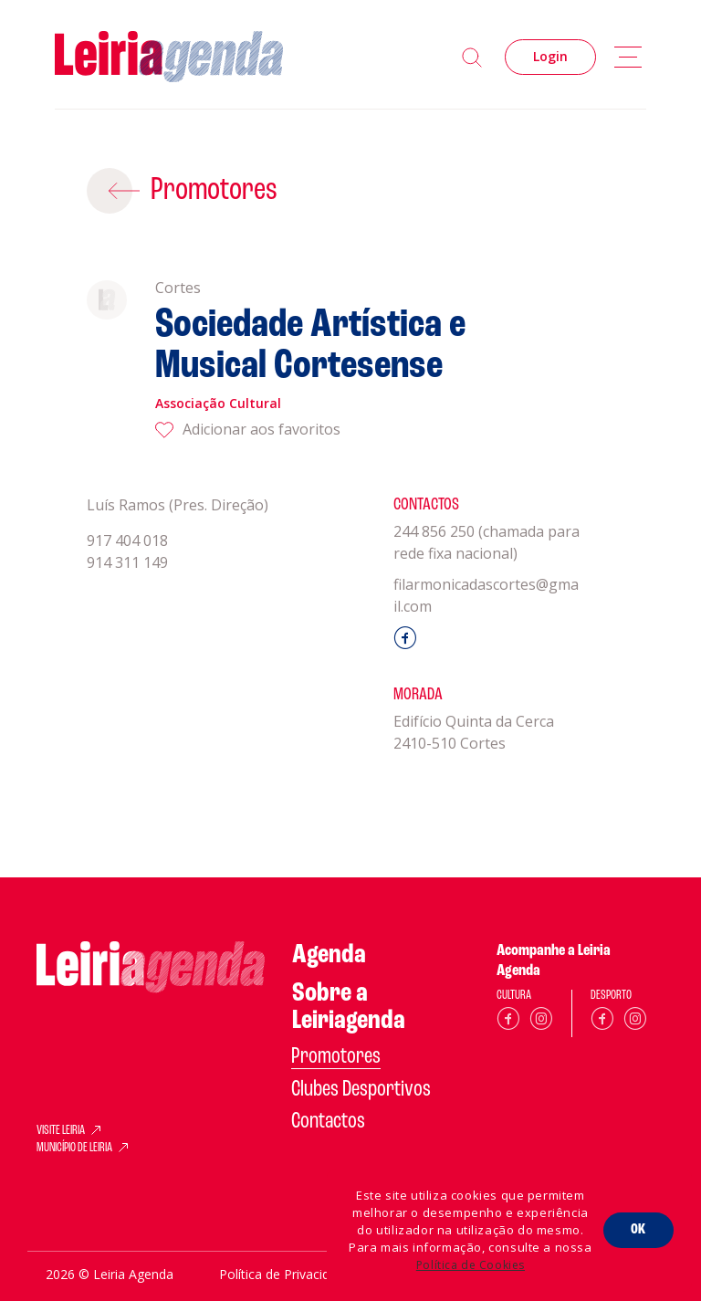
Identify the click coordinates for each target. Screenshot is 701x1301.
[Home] (169, 57)
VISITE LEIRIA (61, 1131)
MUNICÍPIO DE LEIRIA (74, 1148)
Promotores (214, 190)
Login (550, 56)
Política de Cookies (470, 1265)
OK (638, 1229)
